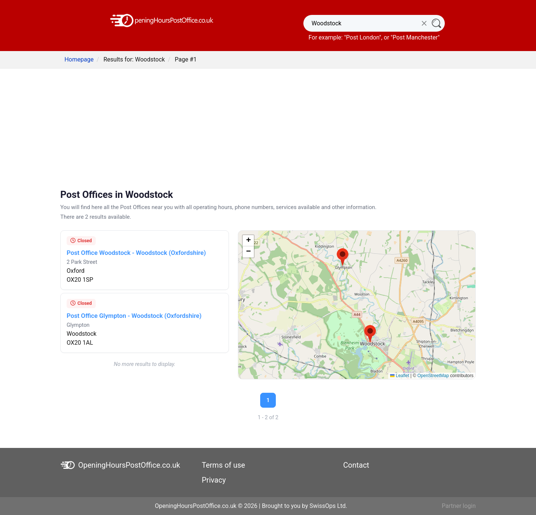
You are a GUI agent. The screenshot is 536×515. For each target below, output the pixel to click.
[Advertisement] (268, 130)
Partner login (459, 505)
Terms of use (223, 465)
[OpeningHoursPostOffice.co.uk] (162, 19)
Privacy (214, 479)
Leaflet (399, 375)
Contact (356, 465)
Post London (362, 37)
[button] (370, 334)
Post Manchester (415, 37)
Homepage (78, 59)
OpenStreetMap (433, 375)
